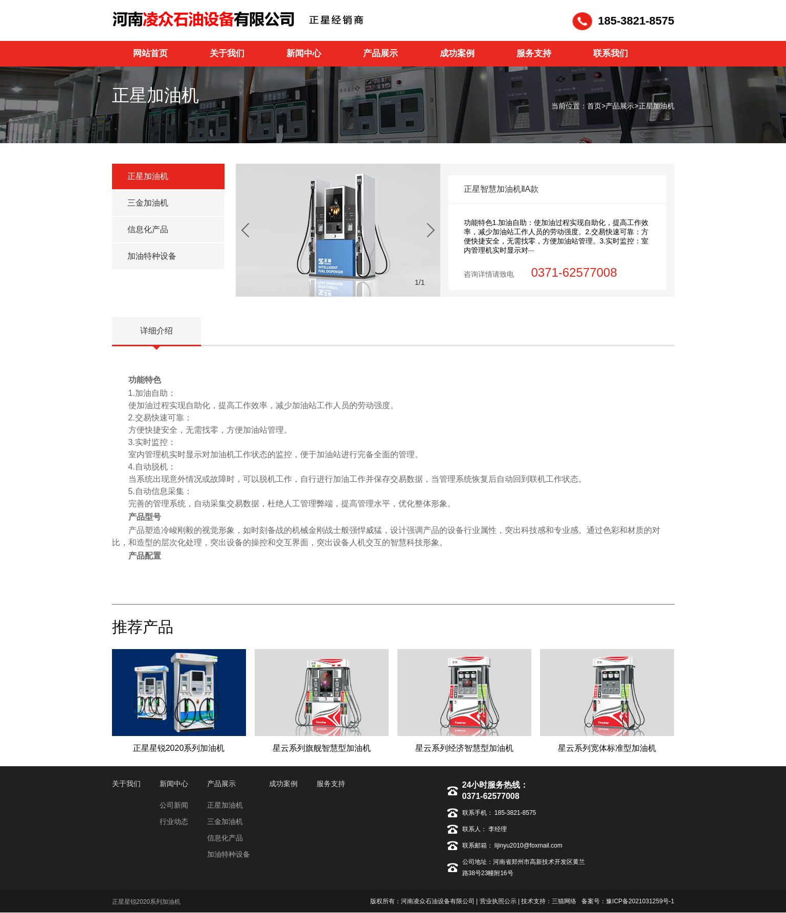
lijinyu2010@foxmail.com (528, 845)
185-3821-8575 (516, 812)
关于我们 (126, 784)
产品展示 (619, 106)
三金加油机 (147, 202)
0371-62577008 (491, 796)
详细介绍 (156, 330)
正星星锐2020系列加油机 (146, 901)
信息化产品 (147, 229)
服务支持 (331, 784)
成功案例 (283, 784)
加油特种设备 (151, 256)
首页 (594, 106)
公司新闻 (174, 805)
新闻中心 (174, 784)
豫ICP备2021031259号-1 (640, 901)
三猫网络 (564, 901)
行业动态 (174, 821)
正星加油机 (657, 106)
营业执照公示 (498, 901)
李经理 (497, 829)
